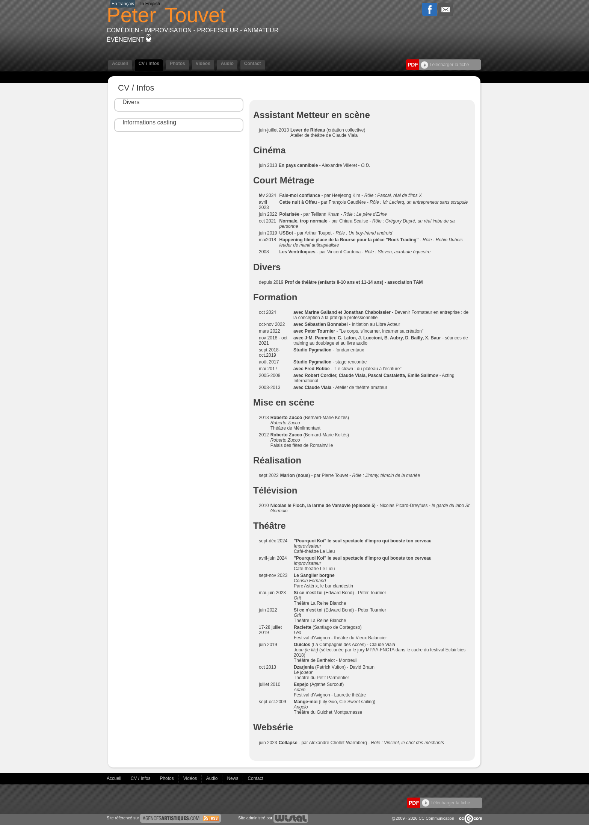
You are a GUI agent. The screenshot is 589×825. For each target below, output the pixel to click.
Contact (252, 63)
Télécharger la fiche (445, 64)
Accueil (120, 63)
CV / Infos (149, 63)
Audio (227, 63)
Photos (177, 63)
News (233, 778)
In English (150, 3)
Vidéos (203, 63)
